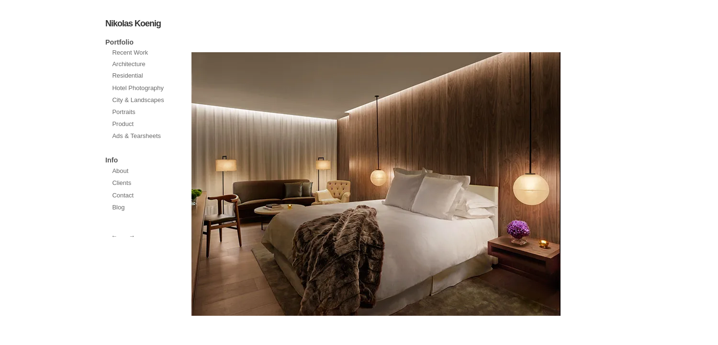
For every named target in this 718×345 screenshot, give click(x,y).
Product (123, 123)
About (120, 170)
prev (470, 184)
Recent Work (130, 52)
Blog (118, 207)
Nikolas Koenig (133, 23)
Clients (121, 182)
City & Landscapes (138, 100)
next (281, 184)
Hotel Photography (138, 88)
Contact (123, 195)
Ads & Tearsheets (136, 135)
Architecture (128, 64)
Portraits (123, 111)
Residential (127, 75)
